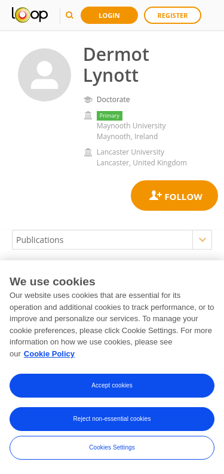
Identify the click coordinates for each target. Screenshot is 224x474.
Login (109, 15)
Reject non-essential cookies (112, 419)
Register (173, 15)
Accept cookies (112, 386)
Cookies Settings (112, 448)
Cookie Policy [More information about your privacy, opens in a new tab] (49, 354)
